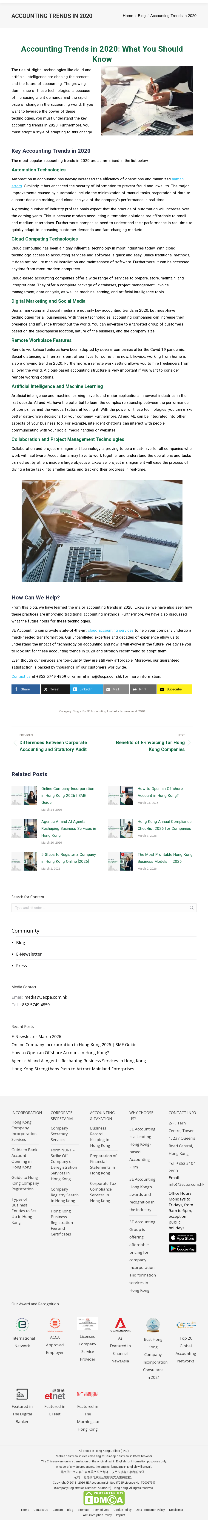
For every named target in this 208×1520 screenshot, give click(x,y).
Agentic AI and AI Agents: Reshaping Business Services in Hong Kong (68, 828)
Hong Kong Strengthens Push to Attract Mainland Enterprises (72, 1068)
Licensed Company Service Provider (87, 1344)
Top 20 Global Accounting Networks (186, 1346)
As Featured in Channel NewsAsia (120, 1346)
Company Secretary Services (59, 1133)
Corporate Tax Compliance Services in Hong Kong (103, 1192)
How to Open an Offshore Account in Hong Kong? (160, 792)
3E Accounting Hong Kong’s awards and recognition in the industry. (142, 1194)
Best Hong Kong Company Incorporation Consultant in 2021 (155, 1354)
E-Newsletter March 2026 (36, 1036)
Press (21, 965)
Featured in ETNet (55, 1406)
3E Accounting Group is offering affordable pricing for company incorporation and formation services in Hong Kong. (142, 1256)
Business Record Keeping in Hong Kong (100, 1136)
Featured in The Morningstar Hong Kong (88, 1414)
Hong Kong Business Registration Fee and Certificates (62, 1222)
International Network (23, 1338)
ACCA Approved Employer (55, 1345)
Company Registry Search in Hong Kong (65, 1194)
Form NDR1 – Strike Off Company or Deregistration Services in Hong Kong (64, 1164)
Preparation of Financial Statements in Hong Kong (103, 1164)
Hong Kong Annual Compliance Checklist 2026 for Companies (164, 825)
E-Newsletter (29, 954)
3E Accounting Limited (100, 1482)
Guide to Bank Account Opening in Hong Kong (24, 1158)
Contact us (21, 676)
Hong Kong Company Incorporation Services (24, 1130)
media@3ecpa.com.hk (45, 997)
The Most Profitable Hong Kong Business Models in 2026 (165, 858)
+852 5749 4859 (35, 1004)
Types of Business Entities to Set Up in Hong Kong (23, 1211)
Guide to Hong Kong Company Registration (25, 1183)
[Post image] (24, 795)
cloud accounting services (111, 630)
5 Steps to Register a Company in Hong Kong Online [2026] (68, 858)
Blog (20, 942)
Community (25, 930)
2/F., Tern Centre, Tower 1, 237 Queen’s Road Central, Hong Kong (182, 1138)
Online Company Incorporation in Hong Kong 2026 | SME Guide (67, 795)
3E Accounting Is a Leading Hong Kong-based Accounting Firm (142, 1148)
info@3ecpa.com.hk (186, 1184)
